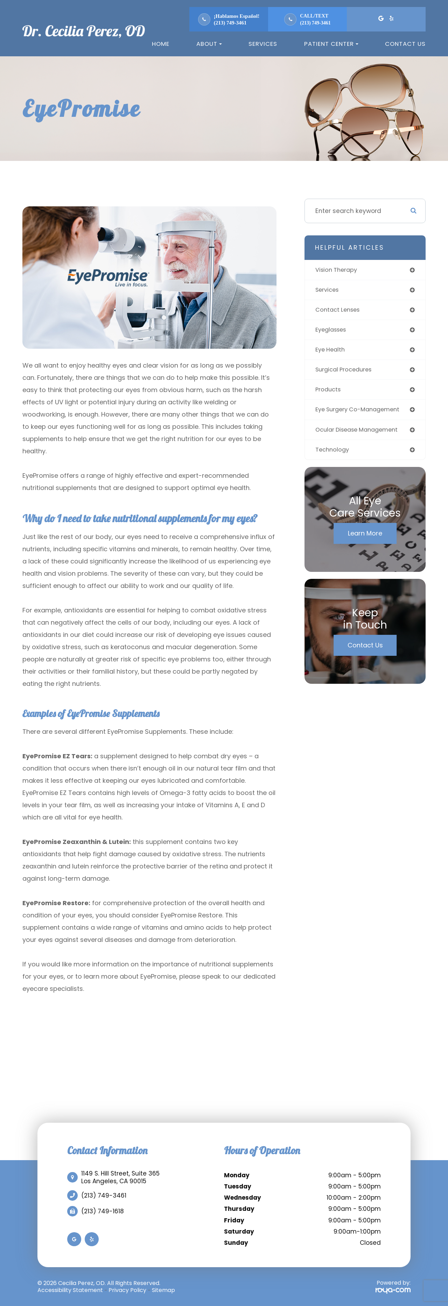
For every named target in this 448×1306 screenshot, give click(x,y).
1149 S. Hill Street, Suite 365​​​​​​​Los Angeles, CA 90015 (120, 1177)
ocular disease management (360, 434)
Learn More (365, 538)
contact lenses (339, 311)
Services (262, 44)
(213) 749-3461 (230, 23)
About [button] (209, 44)
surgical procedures (346, 372)
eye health (331, 352)
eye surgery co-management (361, 414)
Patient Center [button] (331, 44)
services (328, 290)
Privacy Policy (127, 1290)
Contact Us (405, 44)
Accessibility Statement (70, 1290)
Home (160, 44)
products (329, 393)
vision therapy (337, 270)
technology (333, 454)
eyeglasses (332, 331)
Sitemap (163, 1290)
